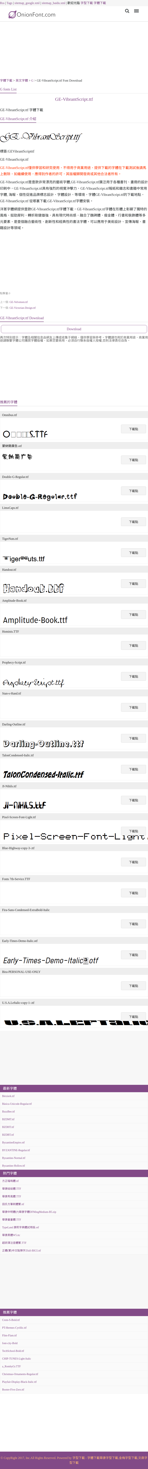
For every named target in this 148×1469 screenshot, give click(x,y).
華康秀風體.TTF (11, 1196)
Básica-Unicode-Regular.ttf (17, 1103)
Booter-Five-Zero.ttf (13, 1389)
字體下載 (100, 3)
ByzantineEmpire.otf (13, 1142)
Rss (2, 3)
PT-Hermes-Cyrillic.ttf (14, 1327)
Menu (135, 9)
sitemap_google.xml (27, 3)
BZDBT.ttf (8, 1134)
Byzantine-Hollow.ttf (13, 1165)
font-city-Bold (10, 1343)
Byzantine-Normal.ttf (13, 1158)
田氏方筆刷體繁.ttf (13, 1204)
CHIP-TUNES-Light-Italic (16, 1358)
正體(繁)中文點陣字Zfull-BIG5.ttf (21, 1250)
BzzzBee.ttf (8, 1111)
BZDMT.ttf (8, 1119)
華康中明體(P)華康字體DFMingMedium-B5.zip (29, 1212)
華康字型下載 (109, 1458)
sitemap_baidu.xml (53, 3)
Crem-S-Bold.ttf (11, 1320)
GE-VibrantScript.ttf (74, 99)
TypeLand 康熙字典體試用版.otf (20, 1227)
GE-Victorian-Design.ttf (22, 307)
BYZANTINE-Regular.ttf (16, 1150)
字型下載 (87, 3)
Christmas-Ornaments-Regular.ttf (20, 1374)
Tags (9, 3)
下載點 (133, 429)
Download (74, 329)
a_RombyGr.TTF (11, 1366)
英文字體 (22, 80)
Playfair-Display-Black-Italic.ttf (19, 1381)
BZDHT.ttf (8, 1127)
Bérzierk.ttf (8, 1096)
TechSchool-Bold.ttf (13, 1351)
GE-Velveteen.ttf (18, 302)
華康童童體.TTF (11, 1219)
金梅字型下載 (128, 1458)
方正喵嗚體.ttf (10, 1181)
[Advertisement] (74, 51)
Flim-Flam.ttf (9, 1335)
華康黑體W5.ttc (11, 1235)
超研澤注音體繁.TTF (14, 1242)
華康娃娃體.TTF (11, 1188)
